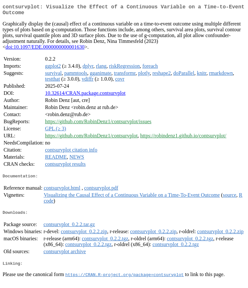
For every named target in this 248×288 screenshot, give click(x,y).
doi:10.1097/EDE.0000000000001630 (44, 49)
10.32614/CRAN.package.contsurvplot (85, 95)
